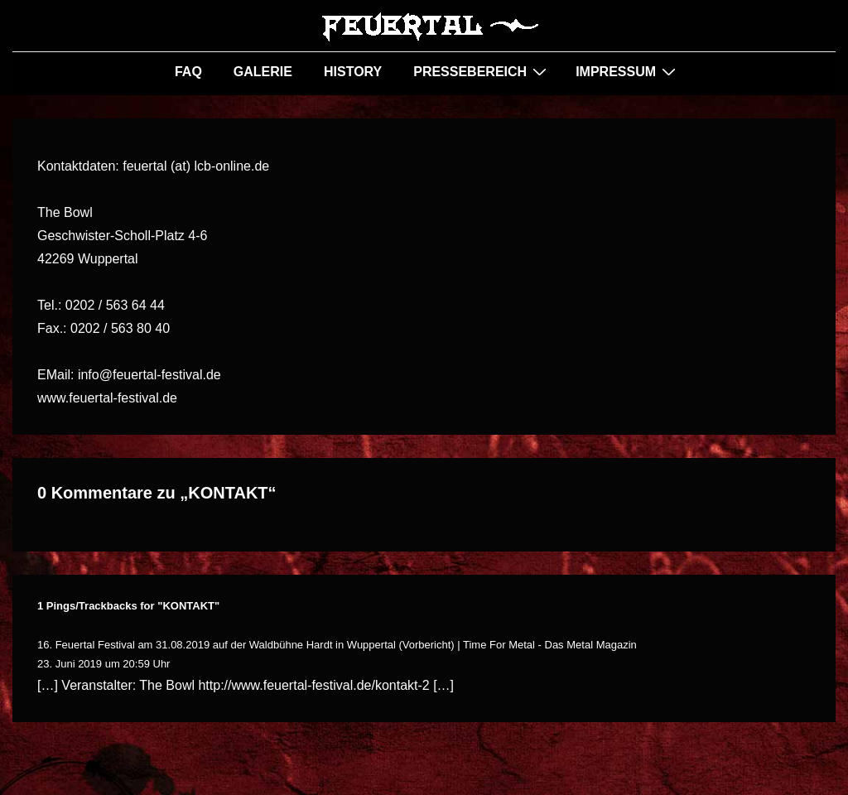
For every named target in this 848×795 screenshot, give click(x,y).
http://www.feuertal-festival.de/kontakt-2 (313, 685)
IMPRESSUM (628, 71)
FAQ (188, 72)
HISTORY (353, 72)
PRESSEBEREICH (482, 71)
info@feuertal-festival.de (149, 375)
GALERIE (263, 72)
